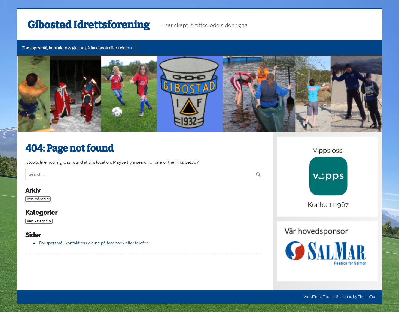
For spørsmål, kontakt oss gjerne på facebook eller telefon (77, 48)
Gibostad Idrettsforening (89, 25)
